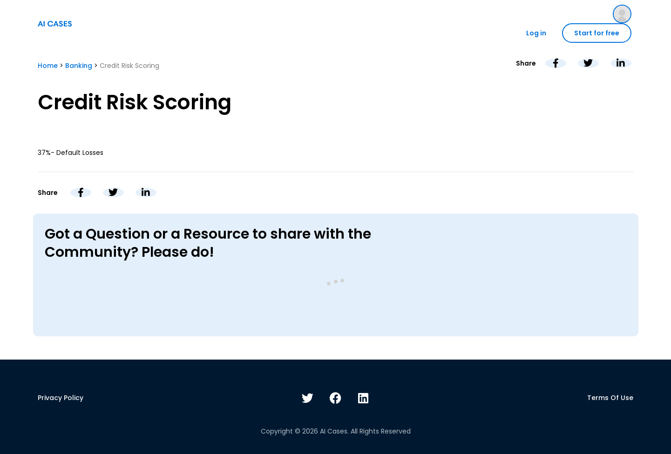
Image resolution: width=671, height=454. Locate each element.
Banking (78, 65)
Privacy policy (60, 397)
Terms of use (610, 397)
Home (48, 65)
